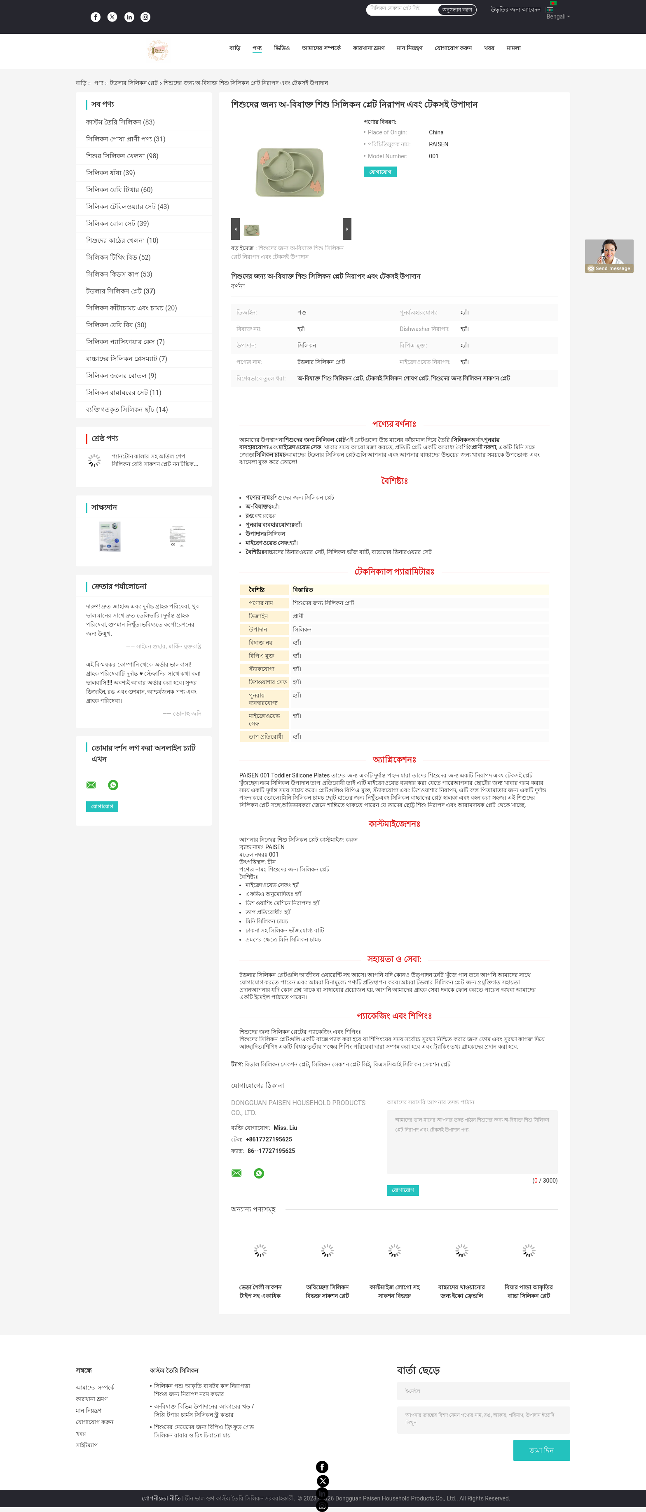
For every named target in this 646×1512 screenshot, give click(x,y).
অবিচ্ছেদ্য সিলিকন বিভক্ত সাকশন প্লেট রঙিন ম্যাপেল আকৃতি (327, 1292)
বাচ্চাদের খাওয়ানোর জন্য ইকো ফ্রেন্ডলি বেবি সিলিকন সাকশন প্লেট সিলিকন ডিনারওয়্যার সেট (462, 1292)
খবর (489, 48)
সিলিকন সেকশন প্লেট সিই (341, 1064)
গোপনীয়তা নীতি (161, 1498)
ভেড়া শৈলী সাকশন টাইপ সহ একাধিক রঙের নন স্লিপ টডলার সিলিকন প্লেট (260, 1292)
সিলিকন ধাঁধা (104, 173)
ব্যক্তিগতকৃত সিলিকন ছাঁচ (120, 409)
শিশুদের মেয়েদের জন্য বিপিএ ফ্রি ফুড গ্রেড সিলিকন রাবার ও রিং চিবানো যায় (204, 1431)
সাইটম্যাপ (87, 1445)
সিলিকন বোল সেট (111, 224)
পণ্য (257, 48)
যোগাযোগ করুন (453, 48)
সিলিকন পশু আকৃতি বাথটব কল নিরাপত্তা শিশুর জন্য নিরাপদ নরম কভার (202, 1390)
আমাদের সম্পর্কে (321, 48)
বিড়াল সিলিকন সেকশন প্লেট (276, 1064)
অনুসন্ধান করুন (457, 10)
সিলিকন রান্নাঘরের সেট (117, 393)
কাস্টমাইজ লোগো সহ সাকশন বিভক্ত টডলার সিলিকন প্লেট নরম (394, 1292)
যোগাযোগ (380, 172)
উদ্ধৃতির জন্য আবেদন (516, 9)
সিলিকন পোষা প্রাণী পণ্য (119, 139)
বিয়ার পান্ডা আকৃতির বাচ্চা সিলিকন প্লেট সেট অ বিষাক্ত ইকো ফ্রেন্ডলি (529, 1292)
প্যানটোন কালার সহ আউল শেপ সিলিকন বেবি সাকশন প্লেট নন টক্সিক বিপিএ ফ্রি (153, 464)
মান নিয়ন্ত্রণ (409, 48)
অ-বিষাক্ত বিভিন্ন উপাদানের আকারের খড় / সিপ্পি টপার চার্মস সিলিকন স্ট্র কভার (204, 1410)
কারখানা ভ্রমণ (368, 48)
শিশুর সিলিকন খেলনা (115, 156)
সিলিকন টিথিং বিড (111, 257)
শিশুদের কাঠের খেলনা (115, 240)
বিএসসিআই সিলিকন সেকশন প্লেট (412, 1064)
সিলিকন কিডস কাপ (112, 274)
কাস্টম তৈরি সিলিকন (113, 122)
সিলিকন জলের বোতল (116, 376)
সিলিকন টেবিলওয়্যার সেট (121, 207)
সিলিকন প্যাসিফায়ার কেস (120, 342)
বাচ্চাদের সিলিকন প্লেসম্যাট (121, 359)
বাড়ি (234, 48)
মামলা (514, 48)
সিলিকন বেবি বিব (109, 325)
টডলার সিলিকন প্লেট (134, 83)
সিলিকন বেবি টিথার (112, 190)
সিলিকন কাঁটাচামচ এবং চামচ (125, 308)
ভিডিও (282, 48)
